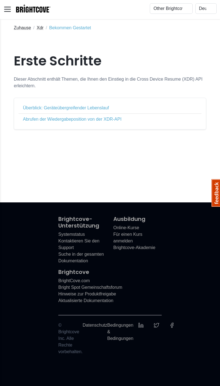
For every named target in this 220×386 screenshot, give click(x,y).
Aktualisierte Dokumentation (85, 300)
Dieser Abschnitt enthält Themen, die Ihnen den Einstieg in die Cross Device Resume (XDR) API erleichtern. (108, 82)
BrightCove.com (74, 280)
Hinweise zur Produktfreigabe (87, 294)
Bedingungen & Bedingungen (120, 332)
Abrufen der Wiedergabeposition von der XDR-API (72, 119)
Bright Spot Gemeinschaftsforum (90, 287)
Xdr (40, 27)
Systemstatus (71, 234)
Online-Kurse (126, 227)
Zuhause (22, 27)
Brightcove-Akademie (134, 247)
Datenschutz (95, 325)
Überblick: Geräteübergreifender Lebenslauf (66, 107)
